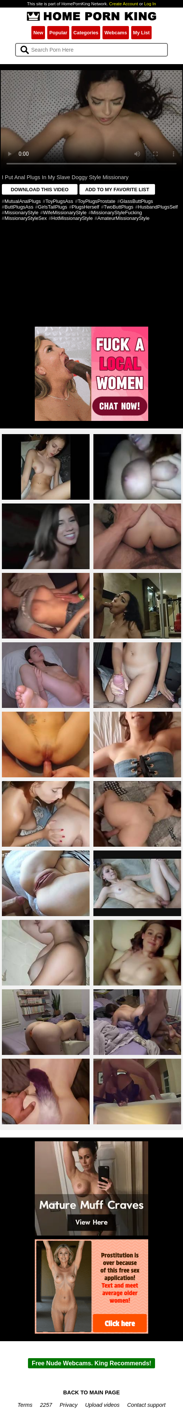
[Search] (91, 50)
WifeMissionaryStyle (65, 212)
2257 (46, 1405)
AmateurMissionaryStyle (123, 218)
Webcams (115, 32)
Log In (150, 4)
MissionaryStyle (22, 212)
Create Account (123, 4)
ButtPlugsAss (19, 207)
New (38, 32)
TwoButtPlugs (118, 207)
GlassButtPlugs (136, 201)
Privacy (69, 1405)
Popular (58, 32)
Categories (85, 32)
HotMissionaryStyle (72, 218)
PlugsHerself (85, 207)
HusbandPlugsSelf (158, 207)
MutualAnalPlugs (23, 201)
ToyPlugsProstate (97, 201)
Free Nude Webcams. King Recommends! (91, 1363)
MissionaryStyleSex (26, 218)
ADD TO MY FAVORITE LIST (117, 189)
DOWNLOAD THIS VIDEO (39, 189)
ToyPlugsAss (59, 201)
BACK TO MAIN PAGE (91, 1392)
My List (141, 32)
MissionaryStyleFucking (116, 212)
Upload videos (102, 1405)
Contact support (146, 1405)
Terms (24, 1405)
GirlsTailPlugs (52, 207)
